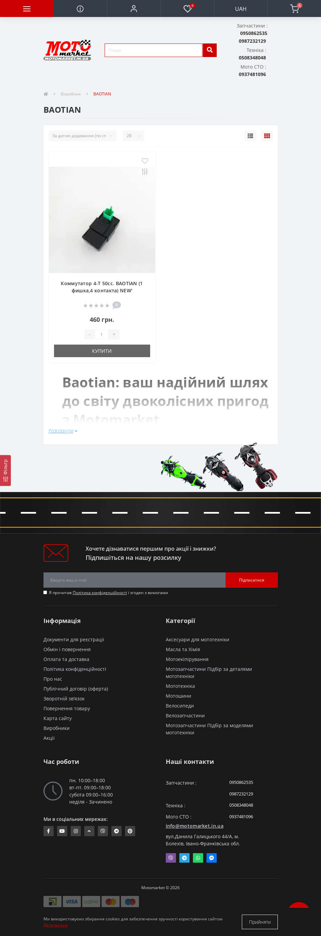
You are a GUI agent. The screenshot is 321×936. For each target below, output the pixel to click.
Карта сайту (57, 718)
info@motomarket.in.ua (195, 826)
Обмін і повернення (67, 649)
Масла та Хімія (183, 649)
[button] (133, 8)
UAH (241, 9)
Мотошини (178, 696)
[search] (209, 50)
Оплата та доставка (66, 659)
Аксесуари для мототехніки (197, 639)
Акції (49, 738)
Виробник (71, 94)
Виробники (56, 728)
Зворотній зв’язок (64, 698)
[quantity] (101, 334)
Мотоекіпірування (187, 659)
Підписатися (251, 580)
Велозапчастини (185, 715)
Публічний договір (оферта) (75, 688)
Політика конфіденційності (100, 592)
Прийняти (260, 922)
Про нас (52, 679)
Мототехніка (180, 686)
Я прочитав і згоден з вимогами (108, 592)
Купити (102, 351)
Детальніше (55, 925)
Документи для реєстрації (73, 639)
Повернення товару (66, 708)
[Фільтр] (5, 470)
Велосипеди (180, 705)
